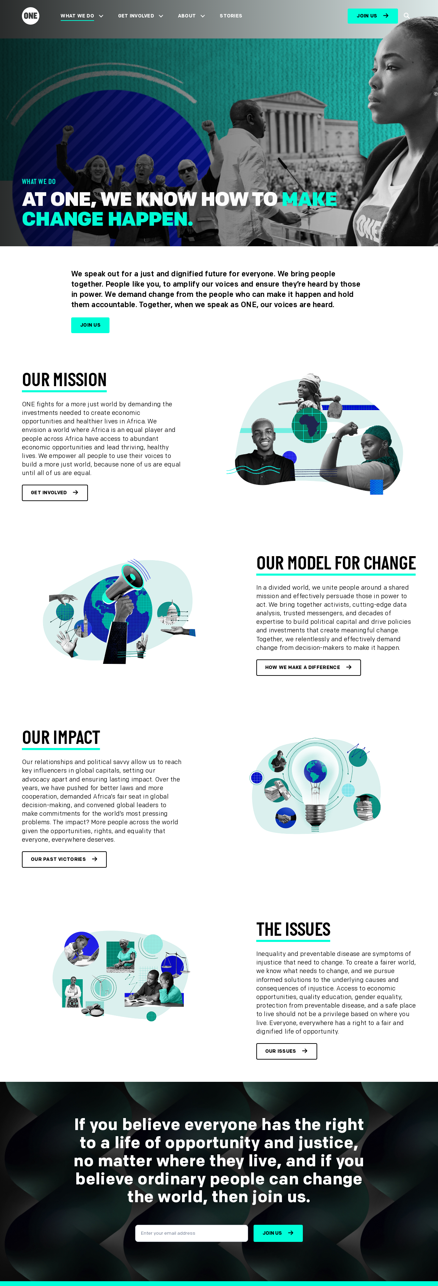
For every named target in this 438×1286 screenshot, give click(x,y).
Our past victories (58, 859)
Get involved (49, 493)
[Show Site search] (407, 16)
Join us (367, 16)
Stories (231, 16)
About (187, 16)
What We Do (77, 16)
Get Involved (136, 16)
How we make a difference (302, 667)
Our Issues (280, 1051)
